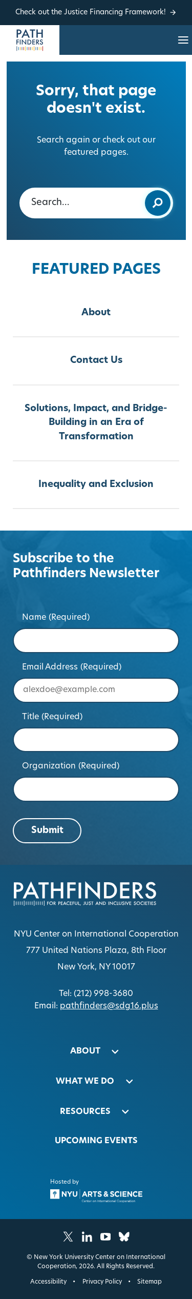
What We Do (85, 1082)
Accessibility (48, 1282)
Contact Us (96, 361)
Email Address (72, 667)
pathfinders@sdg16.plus (109, 1006)
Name (56, 618)
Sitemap (149, 1282)
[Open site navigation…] (183, 40)
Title (52, 717)
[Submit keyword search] (157, 203)
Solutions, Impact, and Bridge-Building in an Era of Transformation (96, 423)
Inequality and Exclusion (96, 485)
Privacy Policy (102, 1282)
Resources (85, 1112)
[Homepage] (29, 40)
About (96, 313)
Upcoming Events (96, 1141)
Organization (71, 766)
